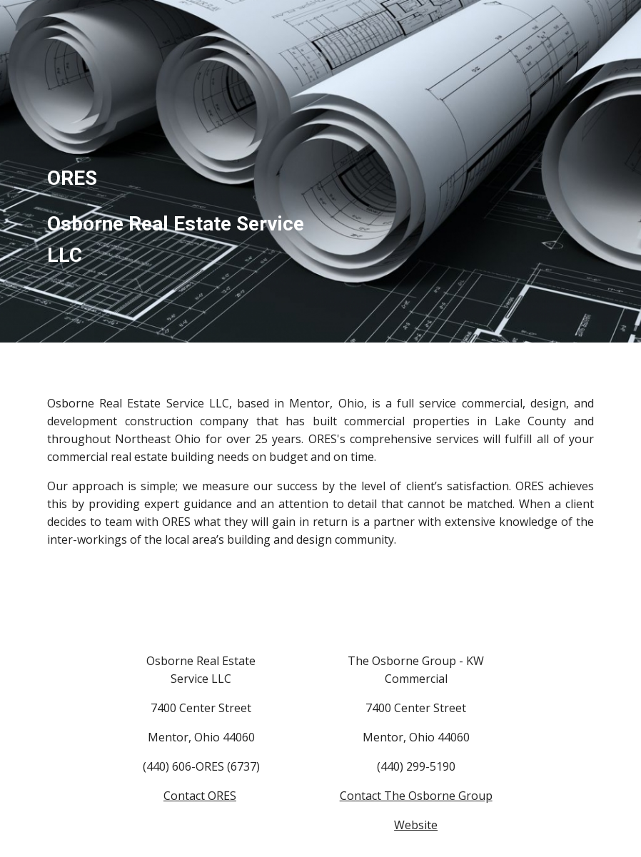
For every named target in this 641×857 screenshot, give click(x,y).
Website (416, 825)
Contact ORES (199, 795)
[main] (177, 171)
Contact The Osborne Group (416, 795)
